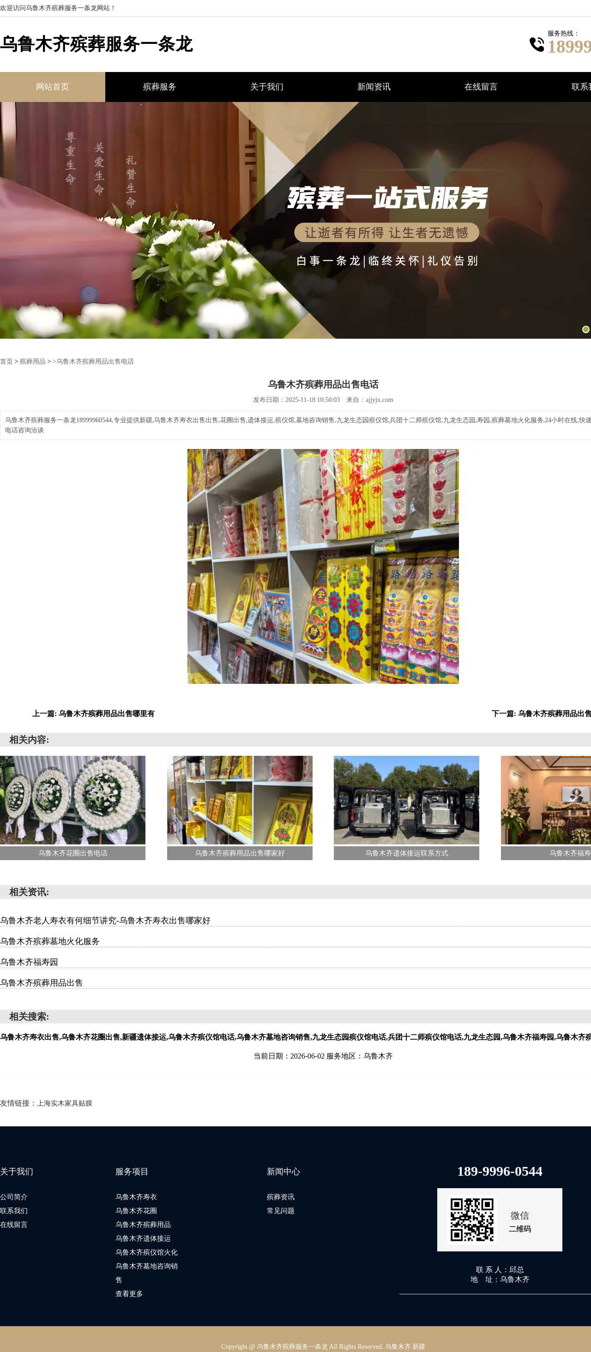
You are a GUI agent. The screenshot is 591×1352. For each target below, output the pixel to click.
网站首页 (52, 86)
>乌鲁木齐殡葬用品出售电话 (93, 361)
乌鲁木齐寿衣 (136, 1196)
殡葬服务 (159, 86)
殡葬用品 (33, 361)
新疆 (418, 1331)
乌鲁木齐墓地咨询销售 (150, 1265)
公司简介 (14, 1196)
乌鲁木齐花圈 (136, 1210)
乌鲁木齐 (398, 1331)
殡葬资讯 (281, 1196)
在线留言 (481, 86)
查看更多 (129, 1279)
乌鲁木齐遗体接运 (143, 1238)
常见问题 (281, 1210)
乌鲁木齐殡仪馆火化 (146, 1252)
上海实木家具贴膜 (64, 1103)
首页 (6, 361)
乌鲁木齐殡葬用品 (143, 1224)
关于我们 (266, 86)
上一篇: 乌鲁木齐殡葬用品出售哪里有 (93, 713)
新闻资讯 (374, 86)
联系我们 (14, 1210)
